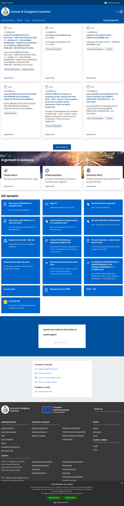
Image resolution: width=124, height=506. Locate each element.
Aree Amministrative (8, 432)
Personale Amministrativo (10, 447)
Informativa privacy (69, 469)
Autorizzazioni (67, 439)
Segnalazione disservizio (40, 465)
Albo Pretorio (67, 465)
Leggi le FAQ (36, 469)
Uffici (3, 435)
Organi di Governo (7, 428)
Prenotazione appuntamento (42, 461)
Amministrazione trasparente (72, 461)
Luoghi (95, 446)
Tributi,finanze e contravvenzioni (74, 432)
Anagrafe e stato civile (40, 428)
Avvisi (8, 28)
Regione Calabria (7, 2)
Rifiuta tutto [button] (70, 498)
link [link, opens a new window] (82, 493)
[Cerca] (120, 11)
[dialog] (62, 493)
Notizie (49, 28)
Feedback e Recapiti (69, 480)
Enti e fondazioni (7, 439)
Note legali (66, 473)
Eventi (95, 449)
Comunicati (97, 432)
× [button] (121, 483)
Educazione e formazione (71, 428)
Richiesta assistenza (39, 473)
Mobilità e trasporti (38, 435)
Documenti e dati (7, 450)
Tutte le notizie (62, 147)
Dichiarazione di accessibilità (72, 476)
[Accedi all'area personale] (112, 2)
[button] (62, 502)
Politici (3, 443)
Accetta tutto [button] (54, 498)
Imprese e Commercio (39, 432)
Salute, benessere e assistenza (73, 435)
